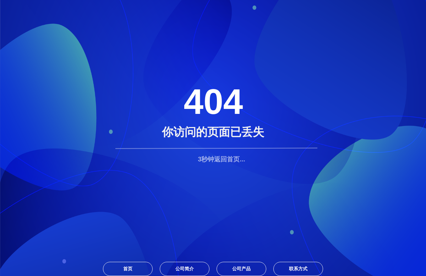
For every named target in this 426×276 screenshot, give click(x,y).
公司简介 (184, 268)
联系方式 (298, 268)
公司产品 (241, 268)
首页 (127, 268)
